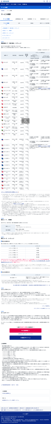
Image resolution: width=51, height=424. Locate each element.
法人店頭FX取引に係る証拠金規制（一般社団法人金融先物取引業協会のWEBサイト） (31, 285)
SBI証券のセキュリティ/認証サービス (10, 400)
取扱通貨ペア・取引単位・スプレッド (10, 28)
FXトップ (3, 4)
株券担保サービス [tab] (44, 19)
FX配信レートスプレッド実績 (44, 88)
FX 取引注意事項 (6, 393)
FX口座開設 (25, 330)
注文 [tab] (19, 23)
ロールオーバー (6, 37)
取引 (7, 4)
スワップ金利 (13, 4)
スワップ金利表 (46, 306)
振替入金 (24, 4)
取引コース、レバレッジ (7, 33)
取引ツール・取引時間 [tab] (44, 23)
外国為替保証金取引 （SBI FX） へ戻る (9, 385)
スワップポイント (6, 35)
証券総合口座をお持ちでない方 (25, 333)
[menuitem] (47, 1)
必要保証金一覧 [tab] (19, 19)
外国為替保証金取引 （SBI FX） (3, 10)
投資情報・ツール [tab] (32, 19)
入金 (19, 4)
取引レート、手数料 (7, 30)
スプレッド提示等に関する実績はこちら (10, 192)
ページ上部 (25, 414)
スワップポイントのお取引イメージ (42, 308)
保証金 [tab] (31, 23)
